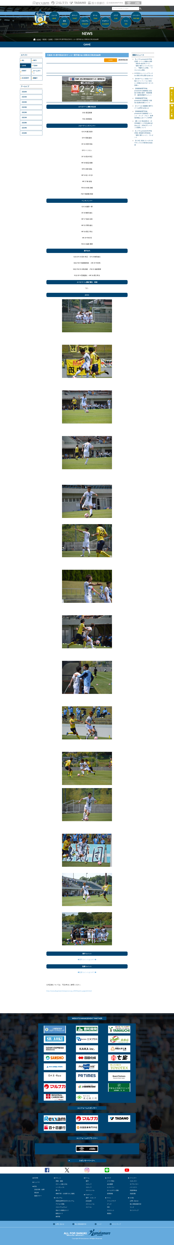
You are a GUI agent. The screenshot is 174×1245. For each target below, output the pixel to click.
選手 (87, 1181)
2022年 (24, 112)
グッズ (109, 1204)
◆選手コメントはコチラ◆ (87, 959)
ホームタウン (36, 72)
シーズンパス (60, 1187)
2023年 (24, 107)
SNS (108, 1207)
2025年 (24, 97)
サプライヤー (134, 1184)
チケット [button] (75, 17)
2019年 (24, 128)
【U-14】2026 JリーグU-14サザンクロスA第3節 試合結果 (143, 143)
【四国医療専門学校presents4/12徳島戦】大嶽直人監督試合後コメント (143, 100)
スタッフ (89, 1184)
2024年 (24, 102)
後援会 (109, 1213)
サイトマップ (134, 1210)
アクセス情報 (60, 1204)
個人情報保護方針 (135, 1204)
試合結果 (89, 1201)
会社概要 (110, 1184)
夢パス (58, 1190)
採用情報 (110, 1193)
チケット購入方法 (61, 1184)
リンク (132, 1207)
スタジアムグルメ (61, 1207)
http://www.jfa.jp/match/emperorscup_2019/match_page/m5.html (69, 991)
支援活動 (133, 1193)
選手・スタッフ (91, 1198)
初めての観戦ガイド (62, 1210)
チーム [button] (95, 17)
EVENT (24, 71)
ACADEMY (25, 78)
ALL (23, 60)
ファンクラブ (111, 1201)
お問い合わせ (134, 1201)
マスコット (110, 1210)
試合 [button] (64, 23)
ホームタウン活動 (113, 1190)
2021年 (24, 117)
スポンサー (133, 1181)
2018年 (24, 133)
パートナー (133, 1187)
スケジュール (90, 1190)
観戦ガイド (59, 1213)
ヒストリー (110, 1187)
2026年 (24, 92)
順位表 (36, 1192)
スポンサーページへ (87, 1160)
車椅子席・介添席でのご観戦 (65, 1193)
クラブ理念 (110, 1181)
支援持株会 (133, 1190)
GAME (50, 39)
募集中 (35, 78)
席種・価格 (59, 1181)
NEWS (45, 39)
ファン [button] (126, 23)
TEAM (35, 65)
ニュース (54, 17)
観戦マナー (38, 1196)
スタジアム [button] (85, 23)
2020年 (24, 123)
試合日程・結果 (39, 1189)
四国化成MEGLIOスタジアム (65, 1201)
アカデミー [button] (105, 23)
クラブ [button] (116, 17)
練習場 (58, 1216)
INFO (35, 60)
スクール (89, 1207)
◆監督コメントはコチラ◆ (87, 972)
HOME (39, 39)
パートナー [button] (136, 17)
